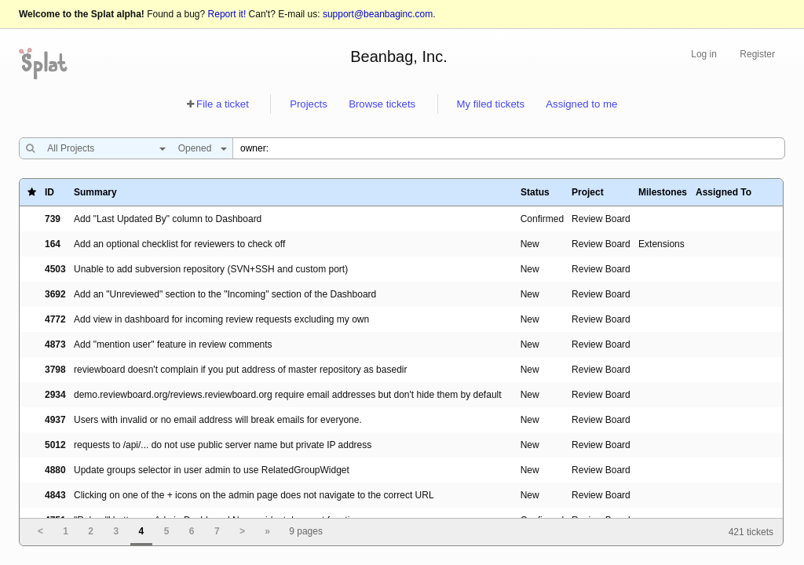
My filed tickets (490, 104)
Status (535, 192)
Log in (704, 54)
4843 (55, 495)
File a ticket (222, 104)
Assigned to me (581, 104)
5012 (55, 445)
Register (757, 54)
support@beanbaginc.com (378, 14)
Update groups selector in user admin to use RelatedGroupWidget (211, 470)
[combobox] (102, 148)
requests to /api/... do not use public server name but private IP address (222, 445)
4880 (55, 470)
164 (52, 244)
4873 (55, 344)
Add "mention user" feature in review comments (173, 344)
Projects (308, 104)
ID (49, 192)
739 (52, 219)
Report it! (227, 14)
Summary (95, 192)
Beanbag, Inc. (398, 56)
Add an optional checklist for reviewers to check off (179, 244)
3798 (55, 369)
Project (588, 192)
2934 (55, 394)
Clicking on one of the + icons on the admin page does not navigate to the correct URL (254, 495)
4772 (55, 319)
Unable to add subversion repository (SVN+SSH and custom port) (211, 269)
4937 (55, 420)
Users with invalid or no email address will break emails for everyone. (218, 420)
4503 (55, 269)
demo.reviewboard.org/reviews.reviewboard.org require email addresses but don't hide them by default (288, 394)
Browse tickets (382, 104)
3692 (55, 294)
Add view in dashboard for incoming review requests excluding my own (221, 319)
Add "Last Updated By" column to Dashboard (167, 219)
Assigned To (723, 192)
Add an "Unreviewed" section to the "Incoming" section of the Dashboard (225, 294)
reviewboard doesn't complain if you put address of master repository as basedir (240, 369)
